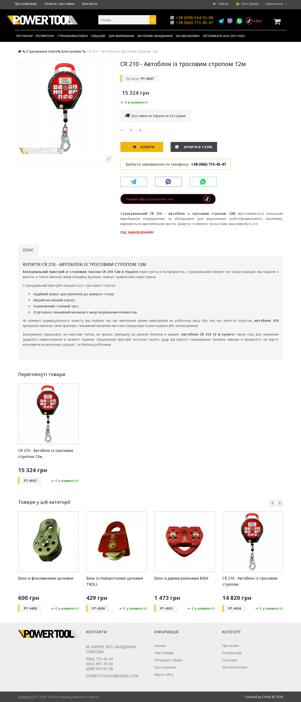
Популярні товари (168, 660)
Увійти (220, 3)
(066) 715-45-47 (99, 659)
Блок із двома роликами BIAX (181, 578)
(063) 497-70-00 (99, 663)
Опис (28, 250)
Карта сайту (164, 674)
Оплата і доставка (59, 3)
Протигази (24, 36)
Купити (147, 147)
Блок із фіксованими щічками (45, 578)
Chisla (266, 697)
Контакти (89, 3)
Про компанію (26, 3)
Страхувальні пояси (72, 36)
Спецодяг (98, 36)
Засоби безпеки (187, 36)
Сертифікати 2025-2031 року (224, 36)
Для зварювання (121, 36)
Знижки (160, 645)
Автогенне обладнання (154, 36)
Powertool (26, 697)
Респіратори (45, 36)
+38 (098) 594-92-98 (194, 17)
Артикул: (133, 78)
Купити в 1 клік (197, 147)
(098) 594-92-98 (99, 668)
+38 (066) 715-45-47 (194, 22)
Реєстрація (247, 3)
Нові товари (163, 653)
